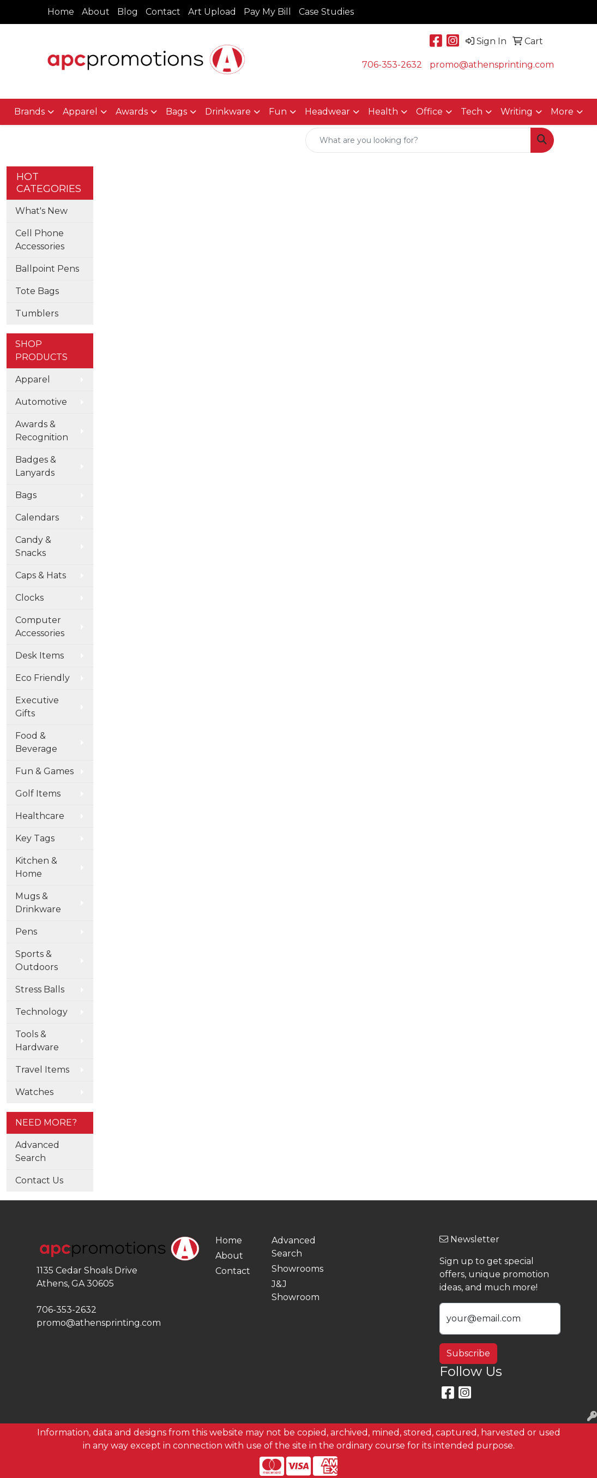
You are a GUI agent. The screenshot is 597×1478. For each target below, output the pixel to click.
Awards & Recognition (41, 430)
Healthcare (39, 816)
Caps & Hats (40, 575)
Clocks (29, 598)
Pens (26, 931)
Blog (127, 12)
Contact (163, 12)
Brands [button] (29, 111)
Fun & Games (44, 771)
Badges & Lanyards (35, 466)
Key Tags (35, 838)
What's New (41, 211)
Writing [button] (516, 111)
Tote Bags (37, 291)
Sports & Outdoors (36, 960)
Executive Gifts (37, 707)
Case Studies (326, 12)
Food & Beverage (36, 742)
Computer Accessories (39, 626)
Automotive (41, 402)
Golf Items (38, 793)
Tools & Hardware (37, 1040)
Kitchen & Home (36, 867)
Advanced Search (37, 1151)
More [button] (562, 111)
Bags (26, 495)
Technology (41, 1012)
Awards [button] (132, 111)
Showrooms (293, 1269)
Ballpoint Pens (47, 269)
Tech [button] (472, 111)
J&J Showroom (293, 1290)
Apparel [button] (80, 111)
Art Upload (212, 12)
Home (60, 12)
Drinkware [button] (228, 111)
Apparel (32, 379)
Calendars (37, 517)
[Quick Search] (418, 140)
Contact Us (39, 1180)
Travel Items (42, 1069)
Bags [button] (176, 111)
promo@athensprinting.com (492, 64)
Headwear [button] (327, 111)
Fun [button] (278, 111)
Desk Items (39, 655)
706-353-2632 (392, 64)
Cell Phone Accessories (39, 240)
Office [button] (429, 111)
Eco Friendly (42, 678)
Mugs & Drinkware (38, 902)
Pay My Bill (267, 12)
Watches (34, 1092)
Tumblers (36, 313)
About (96, 12)
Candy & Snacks (33, 546)
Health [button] (383, 111)
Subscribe (468, 1353)
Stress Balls (39, 989)
